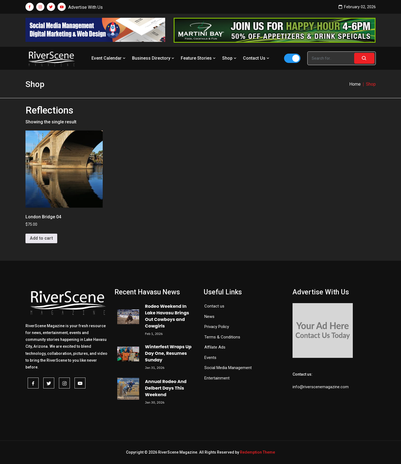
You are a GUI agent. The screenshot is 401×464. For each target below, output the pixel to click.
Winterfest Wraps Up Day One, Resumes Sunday (168, 353)
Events (210, 357)
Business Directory (153, 58)
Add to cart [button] (41, 238)
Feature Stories (199, 58)
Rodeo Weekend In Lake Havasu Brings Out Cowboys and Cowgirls (167, 316)
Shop (229, 58)
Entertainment (217, 378)
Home (355, 84)
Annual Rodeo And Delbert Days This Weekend (166, 388)
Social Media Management (228, 367)
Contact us (214, 306)
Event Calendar (109, 58)
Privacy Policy (216, 326)
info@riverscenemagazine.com (321, 386)
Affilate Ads (214, 347)
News (209, 316)
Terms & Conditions (222, 337)
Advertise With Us (85, 7)
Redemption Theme (257, 452)
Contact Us (256, 58)
